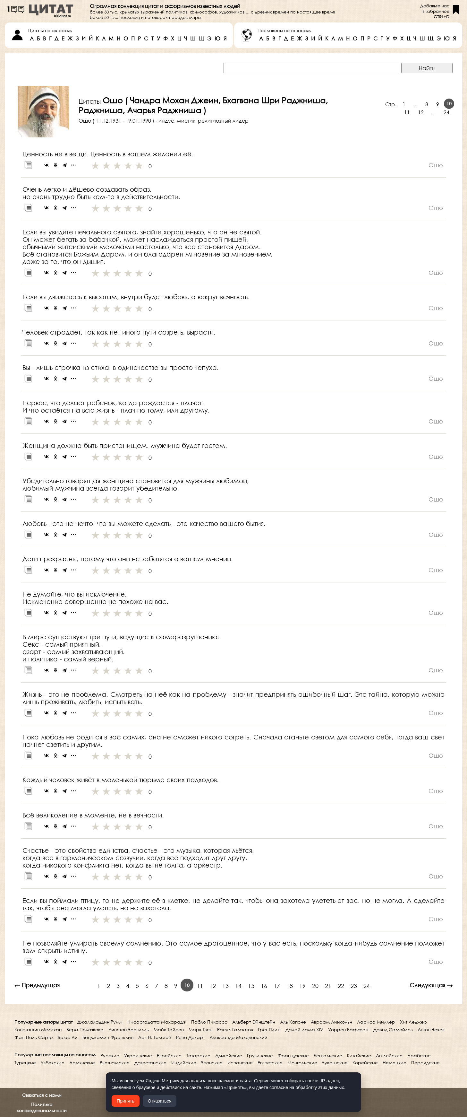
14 (238, 985)
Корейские (365, 1063)
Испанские (240, 1063)
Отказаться (160, 1101)
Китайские (359, 1055)
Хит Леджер (413, 1022)
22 (341, 985)
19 (302, 985)
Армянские (82, 1063)
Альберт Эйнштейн (253, 1022)
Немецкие (394, 1063)
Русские (109, 1055)
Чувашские (335, 1063)
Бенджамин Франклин (107, 1037)
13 (225, 985)
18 (289, 985)
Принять (125, 1101)
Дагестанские (150, 1063)
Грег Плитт (269, 1029)
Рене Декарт (190, 1037)
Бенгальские (328, 1055)
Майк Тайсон (169, 1029)
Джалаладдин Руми (100, 1022)
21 (328, 985)
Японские (212, 1063)
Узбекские (52, 1063)
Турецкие (25, 1063)
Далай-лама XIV (304, 1029)
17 (277, 985)
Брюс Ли (68, 1037)
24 (446, 112)
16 (264, 985)
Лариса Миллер (376, 1022)
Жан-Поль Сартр (33, 1037)
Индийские (183, 1063)
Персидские (425, 1063)
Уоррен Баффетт (348, 1029)
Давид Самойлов (393, 1029)
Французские (293, 1055)
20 (315, 985)
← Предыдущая (37, 985)
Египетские (270, 1063)
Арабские (419, 1055)
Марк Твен (200, 1029)
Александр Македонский (238, 1037)
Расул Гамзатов (235, 1029)
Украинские (138, 1055)
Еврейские (169, 1055)
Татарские (198, 1055)
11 (407, 112)
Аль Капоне (293, 1022)
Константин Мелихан (38, 1029)
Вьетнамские (115, 1063)
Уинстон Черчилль (128, 1029)
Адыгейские (228, 1055)
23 (354, 985)
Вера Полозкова (85, 1029)
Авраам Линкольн (331, 1022)
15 (251, 985)
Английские (389, 1055)
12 (421, 112)
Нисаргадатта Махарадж (156, 1022)
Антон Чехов (431, 1029)
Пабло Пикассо (209, 1022)
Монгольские (302, 1063)
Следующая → (431, 985)
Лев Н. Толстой (154, 1037)
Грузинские (260, 1055)
